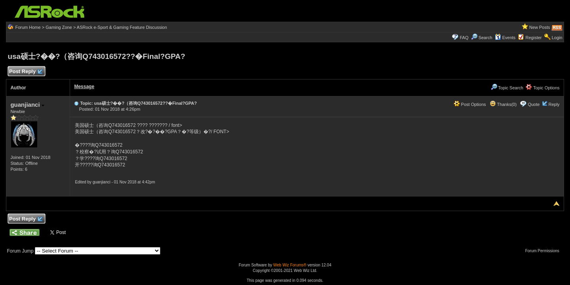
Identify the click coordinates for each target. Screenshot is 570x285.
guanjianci (27, 104)
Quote (534, 104)
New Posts (539, 27)
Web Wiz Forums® (289, 265)
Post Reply (25, 71)
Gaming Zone (59, 27)
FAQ (464, 37)
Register (534, 37)
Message (84, 86)
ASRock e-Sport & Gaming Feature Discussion (122, 27)
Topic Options (543, 87)
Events (505, 37)
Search (485, 37)
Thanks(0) (503, 104)
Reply (553, 104)
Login (557, 37)
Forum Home (27, 27)
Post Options (470, 104)
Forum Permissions (544, 251)
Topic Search (507, 87)
